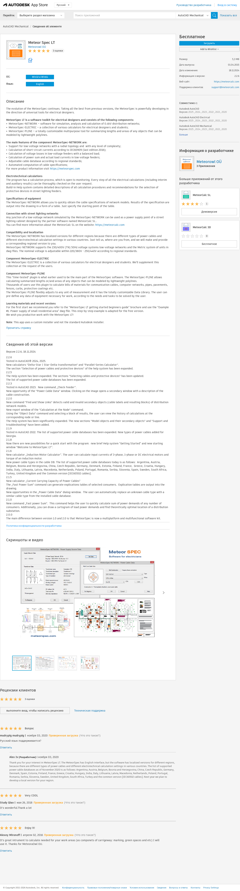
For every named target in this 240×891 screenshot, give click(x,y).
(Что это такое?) (89, 735)
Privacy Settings (211, 887)
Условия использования (142, 887)
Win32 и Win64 (40, 76)
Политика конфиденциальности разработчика (34, 526)
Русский (63, 5)
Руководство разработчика (193, 5)
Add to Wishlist (209, 49)
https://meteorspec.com (65, 168)
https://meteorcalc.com (109, 225)
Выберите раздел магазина (37, 15)
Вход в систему (227, 5)
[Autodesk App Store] (25, 5)
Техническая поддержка (89, 710)
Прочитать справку (18, 328)
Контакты (195, 887)
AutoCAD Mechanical (15, 26)
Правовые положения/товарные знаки (107, 887)
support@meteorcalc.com (225, 87)
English (40, 84)
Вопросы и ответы (178, 887)
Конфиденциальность (73, 887)
